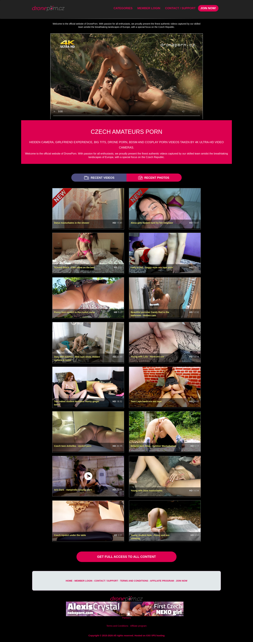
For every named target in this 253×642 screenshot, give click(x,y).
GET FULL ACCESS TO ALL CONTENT (126, 556)
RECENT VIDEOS (98, 178)
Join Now (181, 580)
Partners (126, 617)
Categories (123, 8)
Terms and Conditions (134, 580)
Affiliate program (162, 580)
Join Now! (208, 8)
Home (69, 580)
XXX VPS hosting (155, 635)
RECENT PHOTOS (153, 178)
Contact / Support (180, 8)
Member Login (148, 8)
